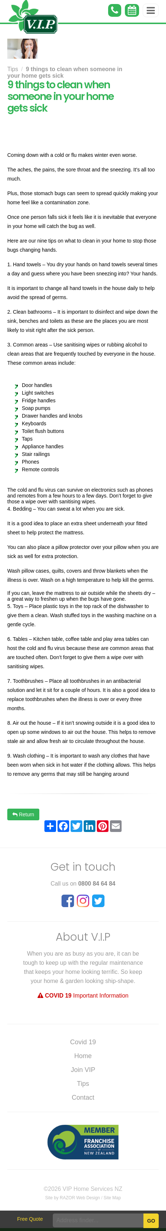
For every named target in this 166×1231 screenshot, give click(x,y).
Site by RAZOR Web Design (72, 1197)
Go (151, 1221)
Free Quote (30, 1219)
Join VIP (83, 1069)
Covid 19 (83, 1042)
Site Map (112, 1197)
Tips (12, 69)
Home (83, 1056)
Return (23, 814)
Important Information (83, 995)
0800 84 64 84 (96, 883)
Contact (83, 1097)
